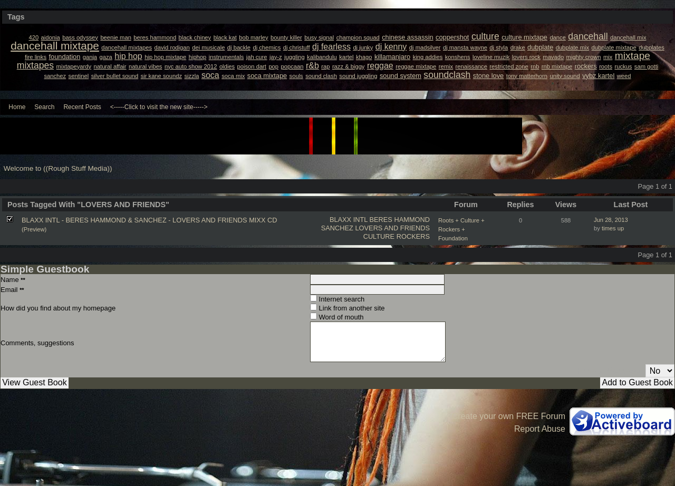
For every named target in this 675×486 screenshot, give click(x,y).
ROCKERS (413, 236)
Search (44, 107)
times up (613, 228)
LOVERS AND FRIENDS (392, 228)
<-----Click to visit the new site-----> (159, 107)
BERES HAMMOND (400, 219)
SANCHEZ (337, 228)
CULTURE (379, 236)
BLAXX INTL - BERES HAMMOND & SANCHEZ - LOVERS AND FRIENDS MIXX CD (149, 220)
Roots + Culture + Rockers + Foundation (461, 229)
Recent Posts (82, 107)
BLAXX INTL (349, 219)
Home (16, 107)
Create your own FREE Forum (508, 416)
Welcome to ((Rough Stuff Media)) (58, 168)
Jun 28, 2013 (611, 220)
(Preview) (34, 229)
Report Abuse (539, 428)
